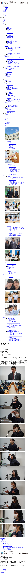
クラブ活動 (9, 69)
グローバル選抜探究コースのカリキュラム (15, 59)
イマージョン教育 (10, 40)
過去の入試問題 (10, 87)
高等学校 (7, 56)
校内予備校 (9, 42)
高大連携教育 (10, 37)
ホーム (4, 23)
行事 (8, 86)
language (2, 17)
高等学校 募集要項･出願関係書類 (13, 331)
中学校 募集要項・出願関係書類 (11, 88)
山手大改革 (7, 34)
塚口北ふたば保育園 (7, 549)
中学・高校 (9, 72)
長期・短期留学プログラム (14, 234)
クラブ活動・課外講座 (9, 68)
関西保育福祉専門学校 (7, 546)
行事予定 (4, 15)
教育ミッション (10, 28)
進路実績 (9, 81)
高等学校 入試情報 (8, 92)
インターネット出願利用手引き (13, 99)
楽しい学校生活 (10, 43)
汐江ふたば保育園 (6, 548)
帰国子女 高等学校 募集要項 (12, 106)
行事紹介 (7, 75)
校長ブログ (5, 348)
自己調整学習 (10, 35)
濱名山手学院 (10, 33)
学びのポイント (10, 50)
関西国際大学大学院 (7, 544)
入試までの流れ (12, 338)
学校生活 (4, 262)
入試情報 (4, 317)
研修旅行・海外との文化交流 (13, 66)
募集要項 (9, 89)
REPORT (6, 120)
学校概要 (4, 125)
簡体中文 (7, 9)
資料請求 (4, 14)
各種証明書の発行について (12, 109)
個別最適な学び (10, 36)
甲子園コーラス (10, 76)
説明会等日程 (10, 85)
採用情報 (4, 11)
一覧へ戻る (2, 538)
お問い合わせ (7, 122)
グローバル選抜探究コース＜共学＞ (14, 47)
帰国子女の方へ (8, 102)
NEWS (6, 119)
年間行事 (11, 273)
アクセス (4, 12)
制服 (6, 70)
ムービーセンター (8, 118)
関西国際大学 (5, 543)
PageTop (2, 572)
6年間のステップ (10, 49)
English (6, 8)
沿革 (8, 30)
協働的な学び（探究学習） (12, 41)
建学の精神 (9, 27)
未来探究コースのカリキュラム (13, 53)
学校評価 (9, 31)
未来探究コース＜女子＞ (12, 48)
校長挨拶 (9, 29)
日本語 (6, 7)
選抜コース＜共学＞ (11, 60)
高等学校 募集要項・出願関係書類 (12, 96)
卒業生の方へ (5, 10)
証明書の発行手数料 (11, 111)
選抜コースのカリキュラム (12, 61)
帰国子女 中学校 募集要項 (12, 105)
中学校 (6, 46)
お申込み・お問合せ (11, 112)
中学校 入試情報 (8, 83)
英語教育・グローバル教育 (14, 169)
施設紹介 (7, 73)
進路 (6, 80)
